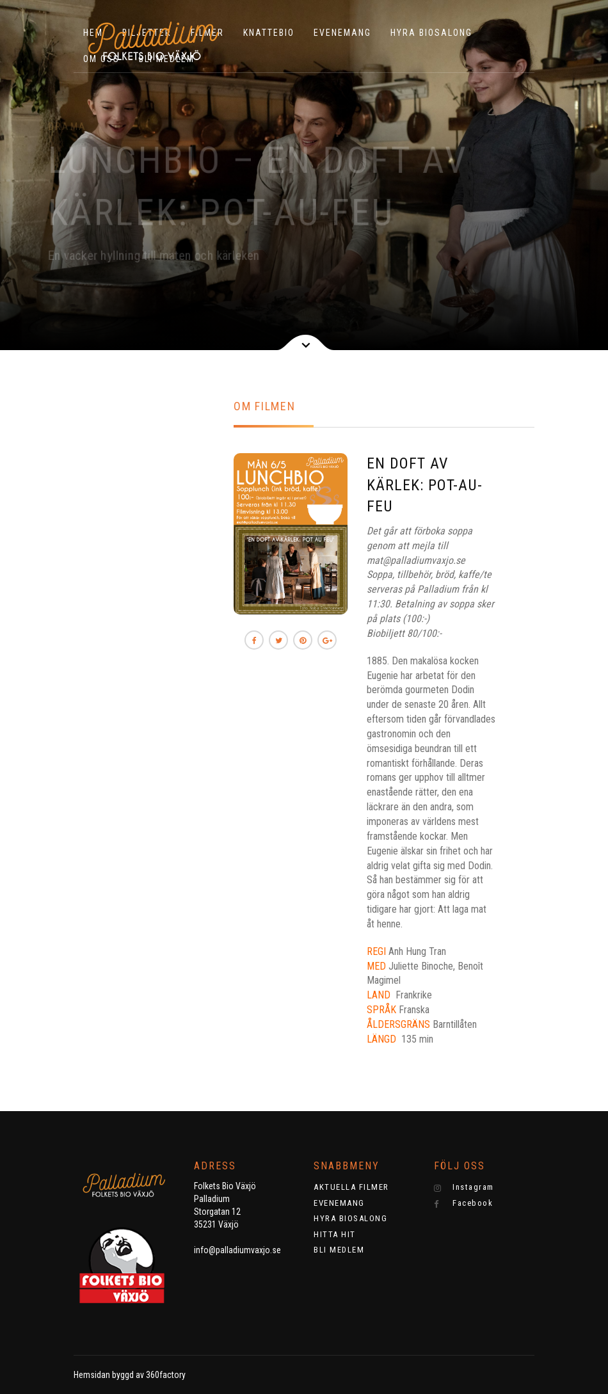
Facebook (463, 1203)
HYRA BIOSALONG (431, 33)
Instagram (464, 1187)
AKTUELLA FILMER (351, 1187)
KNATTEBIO (268, 33)
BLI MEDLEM (339, 1249)
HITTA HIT (335, 1234)
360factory (166, 1375)
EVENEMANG (342, 33)
